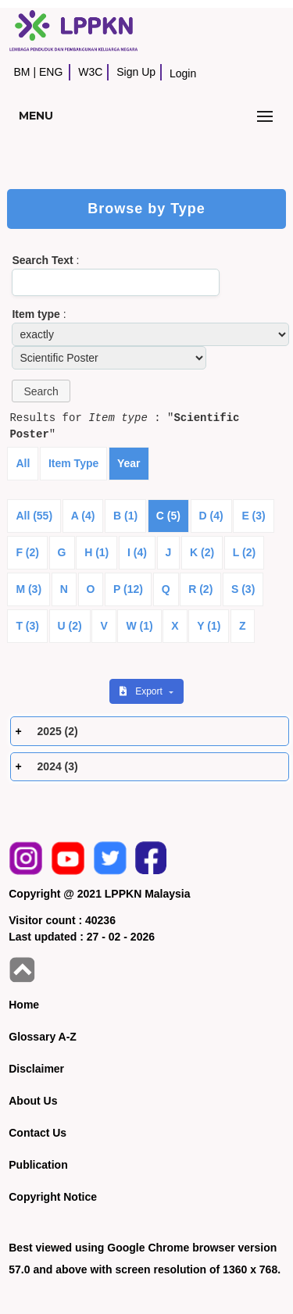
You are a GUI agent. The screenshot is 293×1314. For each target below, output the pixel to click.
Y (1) (208, 626)
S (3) (243, 589)
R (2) (200, 589)
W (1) (139, 626)
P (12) (128, 589)
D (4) (211, 515)
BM (21, 72)
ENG (51, 72)
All (23, 463)
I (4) (137, 552)
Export (142, 691)
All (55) (34, 515)
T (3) (27, 626)
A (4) (83, 515)
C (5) (168, 515)
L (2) (244, 552)
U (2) (70, 626)
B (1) (125, 515)
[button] (41, 391)
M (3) (28, 589)
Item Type (73, 463)
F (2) (27, 552)
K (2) (202, 552)
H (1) (96, 552)
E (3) (253, 515)
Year (129, 463)
